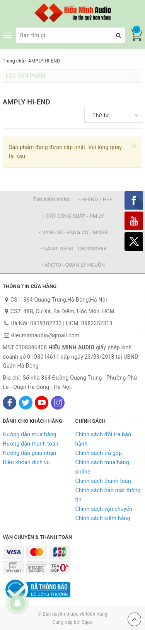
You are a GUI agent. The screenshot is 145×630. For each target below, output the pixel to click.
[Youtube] (41, 403)
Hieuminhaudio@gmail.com (44, 335)
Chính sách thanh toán (103, 481)
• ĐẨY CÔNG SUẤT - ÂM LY (73, 216)
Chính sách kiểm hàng (102, 518)
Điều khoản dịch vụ (26, 462)
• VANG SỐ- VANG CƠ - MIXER (73, 232)
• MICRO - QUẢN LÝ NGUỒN (73, 265)
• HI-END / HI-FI (96, 199)
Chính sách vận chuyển (104, 509)
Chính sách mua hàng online (102, 467)
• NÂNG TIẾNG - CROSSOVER (73, 249)
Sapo (87, 622)
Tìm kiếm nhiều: (52, 199)
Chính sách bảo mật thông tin (108, 495)
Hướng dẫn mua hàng (29, 434)
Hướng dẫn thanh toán (30, 444)
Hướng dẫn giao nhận (29, 453)
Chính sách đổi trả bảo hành (103, 439)
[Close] (134, 146)
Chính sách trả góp (98, 453)
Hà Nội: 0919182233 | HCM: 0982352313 (61, 323)
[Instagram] (58, 403)
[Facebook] (9, 403)
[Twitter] (25, 403)
